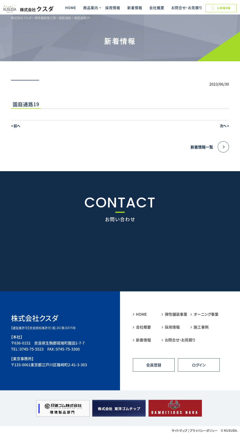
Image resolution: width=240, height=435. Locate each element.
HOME (70, 7)
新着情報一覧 (210, 147)
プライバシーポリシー (204, 430)
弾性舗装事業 (174, 314)
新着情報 (134, 7)
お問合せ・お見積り (186, 7)
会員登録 (153, 365)
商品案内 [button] (90, 7)
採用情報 (112, 7)
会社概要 (156, 7)
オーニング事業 (204, 314)
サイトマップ (179, 430)
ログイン (199, 365)
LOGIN (220, 8)
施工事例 (200, 327)
